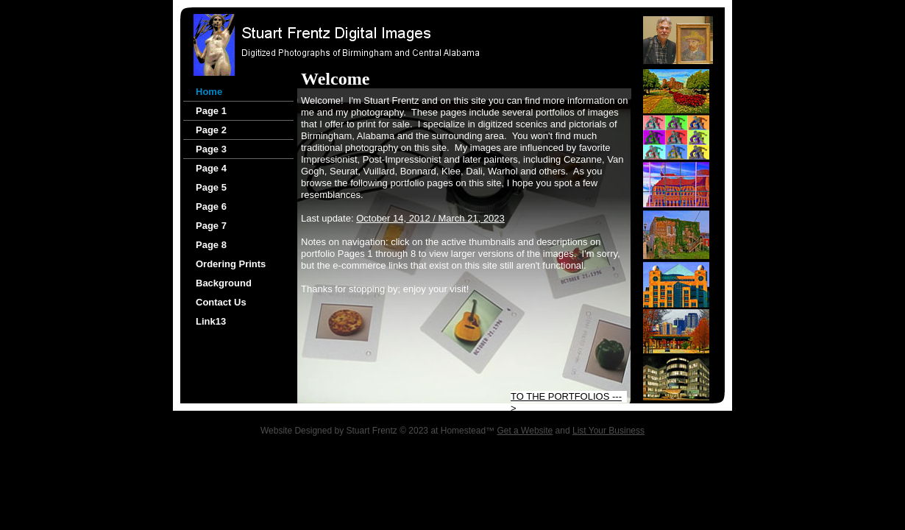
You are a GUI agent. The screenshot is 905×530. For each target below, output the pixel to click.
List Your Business (608, 430)
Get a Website (525, 430)
